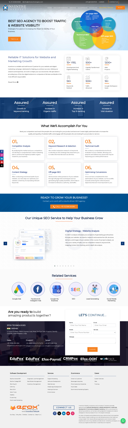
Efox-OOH (13, 389)
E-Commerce (82, 7)
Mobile (71, 329)
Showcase (93, 7)
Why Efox (18, 414)
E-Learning (13, 397)
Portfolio (25, 414)
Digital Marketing (53, 378)
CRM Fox (12, 386)
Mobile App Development (55, 386)
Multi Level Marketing (16, 400)
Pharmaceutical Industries (78, 384)
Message (71, 337)
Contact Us (113, 2)
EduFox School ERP (15, 378)
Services (73, 7)
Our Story (12, 414)
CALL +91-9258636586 (64, 206)
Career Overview (99, 378)
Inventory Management (34, 384)
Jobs (95, 381)
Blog (120, 7)
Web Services (51, 384)
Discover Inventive (61, 7)
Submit (92, 349)
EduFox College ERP (15, 381)
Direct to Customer (76, 378)
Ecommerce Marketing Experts (79, 389)
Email (95, 322)
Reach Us (38, 414)
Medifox (12, 395)
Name (71, 322)
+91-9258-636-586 (13, 343)
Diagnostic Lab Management (35, 378)
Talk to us (14, 39)
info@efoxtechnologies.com (16, 345)
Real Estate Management (34, 381)
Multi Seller (74, 386)
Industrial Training (106, 7)
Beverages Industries (76, 381)
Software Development (54, 381)
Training (96, 384)
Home (50, 7)
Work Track (13, 392)
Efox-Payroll (13, 384)
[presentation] (5, 243)
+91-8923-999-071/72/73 (34, 343)
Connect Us (64, 407)
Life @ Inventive (91, 2)
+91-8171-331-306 (51, 343)
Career (101, 2)
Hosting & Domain (53, 389)
